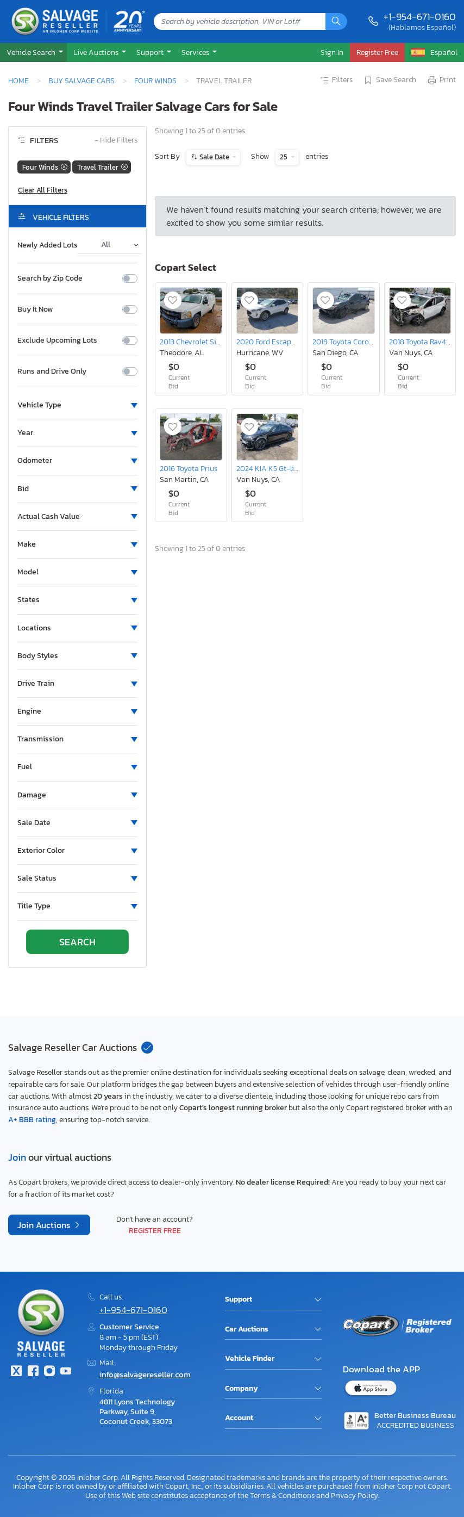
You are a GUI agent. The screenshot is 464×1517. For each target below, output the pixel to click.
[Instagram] (49, 1372)
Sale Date (214, 157)
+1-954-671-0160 (420, 16)
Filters (336, 80)
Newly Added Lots (47, 245)
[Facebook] (32, 1372)
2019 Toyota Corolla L (347, 342)
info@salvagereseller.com (145, 1374)
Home (18, 80)
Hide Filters (116, 140)
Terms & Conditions (282, 1495)
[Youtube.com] (66, 1372)
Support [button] (150, 52)
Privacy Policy (354, 1495)
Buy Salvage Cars (81, 80)
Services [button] (196, 52)
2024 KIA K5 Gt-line (269, 468)
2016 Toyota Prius (188, 468)
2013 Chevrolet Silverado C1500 (211, 342)
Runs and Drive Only (51, 371)
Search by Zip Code (50, 278)
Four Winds (155, 80)
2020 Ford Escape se (270, 342)
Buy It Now (35, 309)
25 (284, 157)
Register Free (155, 1230)
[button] (33, 52)
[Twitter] (16, 1372)
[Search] (336, 21)
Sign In (332, 52)
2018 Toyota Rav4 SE (422, 342)
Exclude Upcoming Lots (57, 340)
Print (441, 80)
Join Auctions (44, 1224)
